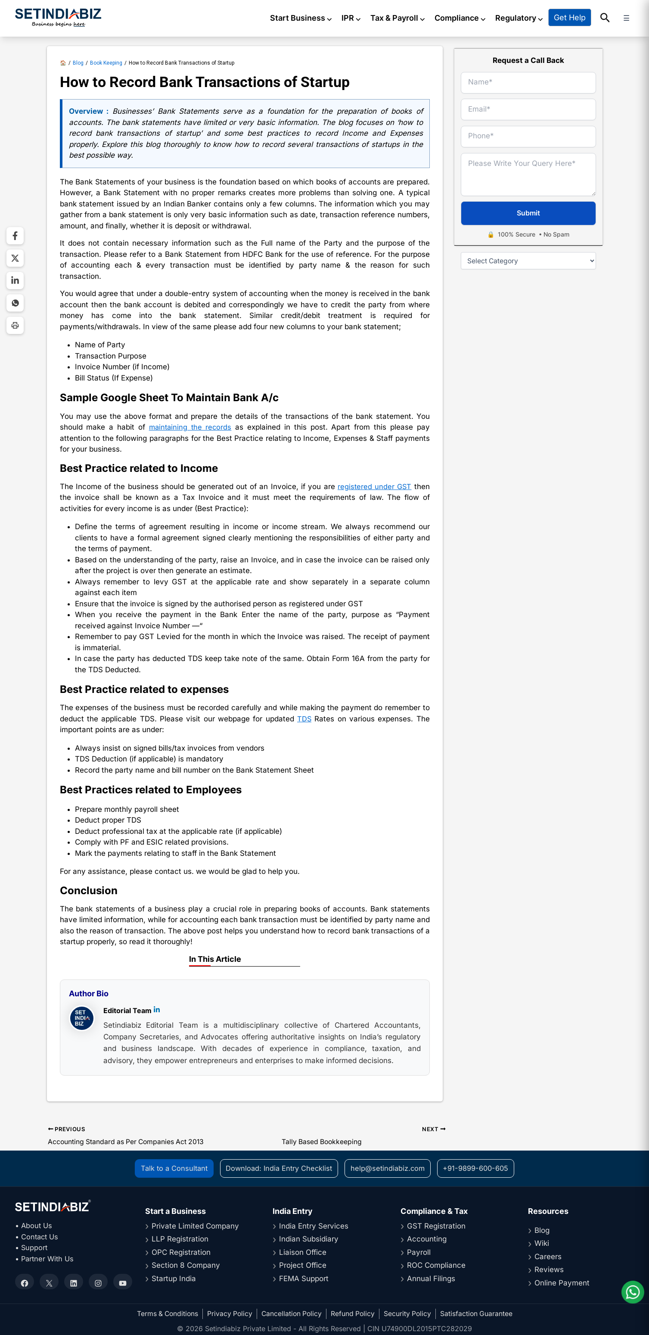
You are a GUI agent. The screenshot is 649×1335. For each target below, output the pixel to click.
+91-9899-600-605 (479, 1167)
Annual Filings (431, 1278)
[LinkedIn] (156, 1009)
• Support (32, 1247)
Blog (78, 61)
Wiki (541, 1242)
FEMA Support (304, 1278)
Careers (548, 1256)
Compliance (469, 17)
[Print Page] (15, 325)
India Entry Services (313, 1225)
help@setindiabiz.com (388, 1167)
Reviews (549, 1269)
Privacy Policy (228, 1313)
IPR (360, 17)
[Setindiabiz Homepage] (58, 17)
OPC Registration (181, 1252)
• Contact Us (38, 1236)
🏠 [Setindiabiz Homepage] (63, 61)
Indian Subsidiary (308, 1238)
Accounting (427, 1238)
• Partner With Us (46, 1258)
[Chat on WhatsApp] (632, 1291)
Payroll (419, 1252)
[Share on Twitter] (15, 258)
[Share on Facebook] (15, 235)
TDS (304, 717)
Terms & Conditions (164, 1313)
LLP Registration (180, 1238)
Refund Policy (354, 1313)
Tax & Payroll (407, 17)
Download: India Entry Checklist (277, 1167)
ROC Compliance (436, 1264)
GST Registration (436, 1225)
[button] (614, 17)
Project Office (302, 1264)
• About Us (34, 1225)
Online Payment (562, 1282)
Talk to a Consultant (169, 1167)
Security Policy (409, 1313)
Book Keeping (106, 61)
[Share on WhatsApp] (15, 303)
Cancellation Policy (292, 1313)
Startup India (174, 1278)
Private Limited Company (195, 1225)
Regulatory (528, 17)
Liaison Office (302, 1252)
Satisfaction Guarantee (479, 1313)
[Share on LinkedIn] (15, 280)
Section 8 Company (186, 1264)
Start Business (310, 17)
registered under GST (373, 485)
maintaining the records (190, 425)
